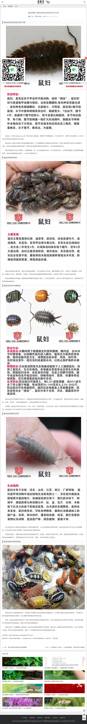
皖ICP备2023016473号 (35, 721)
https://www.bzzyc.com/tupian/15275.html (21, 635)
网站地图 (47, 717)
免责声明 (62, 717)
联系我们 (32, 717)
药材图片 (10, 6)
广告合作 (54, 717)
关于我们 (24, 717)
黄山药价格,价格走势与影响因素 (17, 647)
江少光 (31, 16)
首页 (4, 6)
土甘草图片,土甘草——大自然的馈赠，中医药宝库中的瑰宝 (67, 647)
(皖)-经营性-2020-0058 (68, 721)
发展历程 (39, 717)
